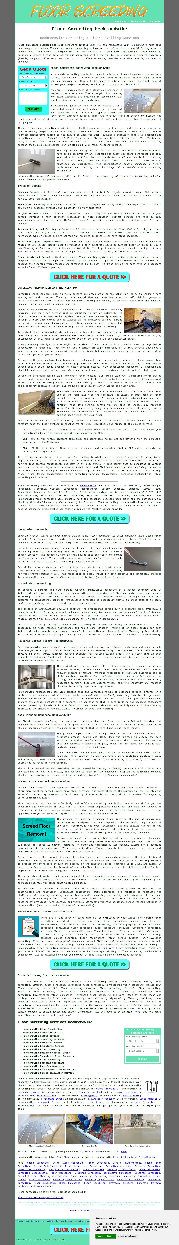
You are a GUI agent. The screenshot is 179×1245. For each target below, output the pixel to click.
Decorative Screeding (117, 1173)
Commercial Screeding (31, 1169)
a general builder (143, 1102)
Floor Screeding (75, 1166)
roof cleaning (132, 1095)
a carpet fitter (49, 1102)
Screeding (96, 1166)
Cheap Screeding (38, 1163)
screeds (74, 669)
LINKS (124, 22)
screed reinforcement (146, 931)
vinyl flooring (105, 1089)
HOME (117, 22)
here (137, 1012)
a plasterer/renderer (101, 1099)
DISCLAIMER (155, 22)
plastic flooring (78, 1092)
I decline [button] (110, 1236)
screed (112, 112)
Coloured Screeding (147, 1166)
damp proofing (126, 1092)
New (43, 1221)
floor (158, 918)
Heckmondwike (88, 485)
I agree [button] (100, 1236)
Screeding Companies (136, 1176)
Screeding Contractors (67, 1180)
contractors (44, 864)
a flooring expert (52, 1099)
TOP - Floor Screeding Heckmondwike (40, 1197)
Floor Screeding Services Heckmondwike (55, 1022)
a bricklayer (95, 1102)
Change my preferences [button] (127, 1236)
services (116, 506)
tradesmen (56, 1105)
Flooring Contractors (121, 1169)
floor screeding (46, 52)
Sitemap (20, 1221)
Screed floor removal (32, 788)
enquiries (89, 1105)
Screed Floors (27, 1176)
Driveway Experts (42, 1186)
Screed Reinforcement (127, 1163)
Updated (50, 1221)
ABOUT (133, 22)
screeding (78, 998)
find (28, 981)
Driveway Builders (121, 1183)
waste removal (148, 1099)
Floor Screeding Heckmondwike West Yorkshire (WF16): (53, 45)
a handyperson (89, 1095)
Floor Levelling (93, 1169)
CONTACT (142, 22)
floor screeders (46, 499)
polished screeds (150, 647)
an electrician (46, 1095)
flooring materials (83, 851)
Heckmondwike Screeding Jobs (139, 1157)
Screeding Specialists (32, 1173)
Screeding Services (118, 1166)
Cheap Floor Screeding (68, 1163)
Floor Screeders (98, 1163)
